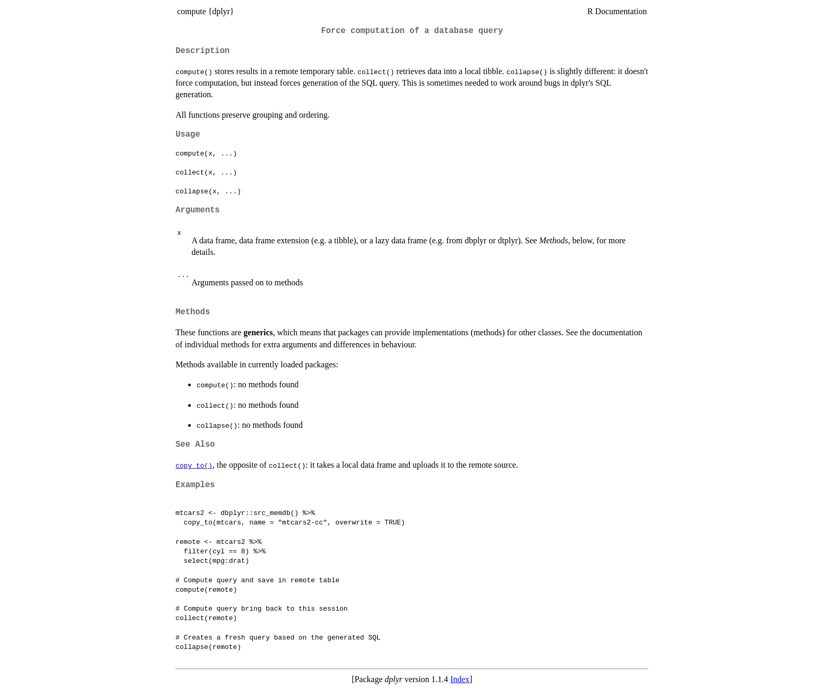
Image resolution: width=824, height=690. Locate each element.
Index (459, 679)
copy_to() (194, 465)
